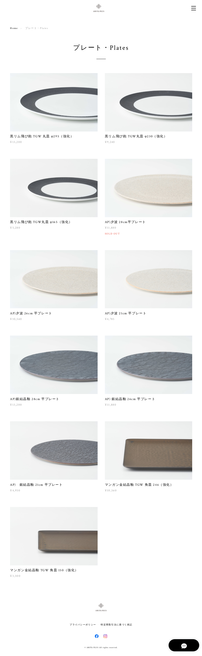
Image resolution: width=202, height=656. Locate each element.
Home (14, 28)
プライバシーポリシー (83, 624)
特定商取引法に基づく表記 (116, 624)
